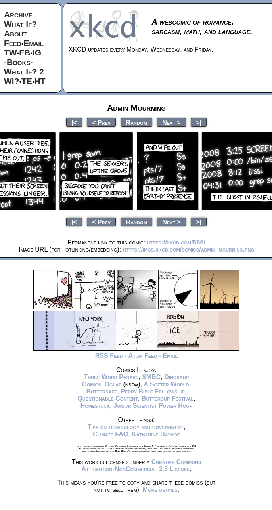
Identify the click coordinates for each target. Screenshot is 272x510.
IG (37, 52)
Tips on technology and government (136, 427)
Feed (12, 43)
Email (33, 43)
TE (26, 81)
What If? (20, 24)
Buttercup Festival (167, 398)
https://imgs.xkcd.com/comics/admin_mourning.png (188, 249)
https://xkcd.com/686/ (176, 242)
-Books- (18, 62)
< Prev (101, 122)
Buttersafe (101, 391)
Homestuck (95, 405)
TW (10, 52)
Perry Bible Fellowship (153, 391)
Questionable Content (107, 398)
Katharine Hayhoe (156, 434)
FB (24, 52)
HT (40, 81)
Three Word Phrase (111, 377)
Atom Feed (142, 355)
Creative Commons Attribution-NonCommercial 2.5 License (141, 465)
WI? (11, 81)
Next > (171, 122)
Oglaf (113, 384)
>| (198, 122)
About (15, 33)
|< (74, 122)
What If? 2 (24, 71)
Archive (18, 14)
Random (136, 122)
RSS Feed (109, 355)
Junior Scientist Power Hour (152, 405)
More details (160, 489)
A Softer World (166, 384)
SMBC (151, 377)
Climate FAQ (110, 434)
